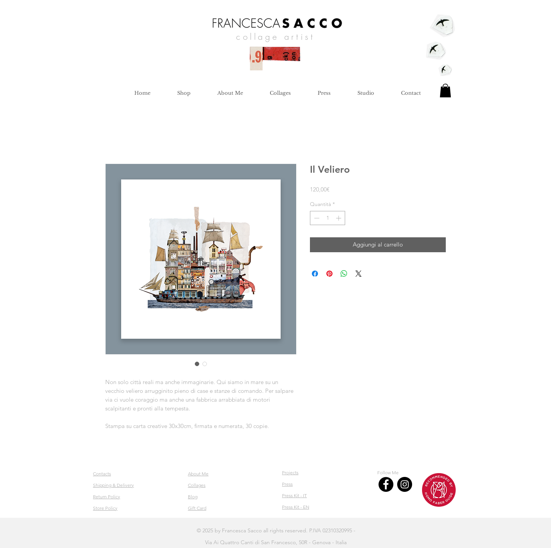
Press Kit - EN (295, 507)
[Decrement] (316, 218)
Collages (196, 485)
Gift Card (197, 508)
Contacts (102, 474)
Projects (290, 472)
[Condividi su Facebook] (315, 273)
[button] (445, 90)
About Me (198, 474)
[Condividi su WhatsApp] (344, 273)
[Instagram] (404, 484)
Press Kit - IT (294, 495)
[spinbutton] (327, 218)
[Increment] (339, 218)
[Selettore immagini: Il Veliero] (197, 364)
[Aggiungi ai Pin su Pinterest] (329, 273)
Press (287, 484)
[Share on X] (358, 273)
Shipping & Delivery (113, 485)
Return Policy (106, 496)
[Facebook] (385, 484)
